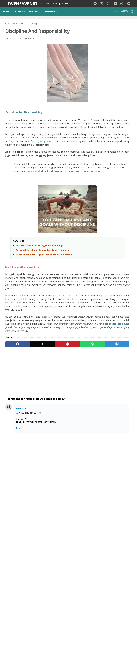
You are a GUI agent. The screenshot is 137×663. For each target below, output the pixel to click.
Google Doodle (108, 572)
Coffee (127, 577)
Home (8, 11)
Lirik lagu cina (107, 566)
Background (33, 652)
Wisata (116, 534)
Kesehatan (106, 528)
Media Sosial (107, 539)
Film (103, 523)
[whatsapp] (64, 384)
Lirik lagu (113, 523)
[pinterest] (47, 384)
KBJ (123, 583)
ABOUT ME (21, 11)
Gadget (121, 556)
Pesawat (105, 577)
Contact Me (104, 652)
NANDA (116, 620)
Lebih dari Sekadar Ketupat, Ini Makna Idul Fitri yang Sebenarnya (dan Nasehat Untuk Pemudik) (122, 309)
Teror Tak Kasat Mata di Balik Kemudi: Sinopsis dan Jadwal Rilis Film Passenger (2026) (114, 482)
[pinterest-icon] (130, 4)
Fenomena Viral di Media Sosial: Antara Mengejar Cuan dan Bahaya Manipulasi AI (122, 228)
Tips (119, 545)
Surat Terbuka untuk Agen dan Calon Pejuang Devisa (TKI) (122, 337)
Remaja (116, 577)
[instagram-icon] (110, 4)
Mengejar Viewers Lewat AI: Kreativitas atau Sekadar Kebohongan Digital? (121, 280)
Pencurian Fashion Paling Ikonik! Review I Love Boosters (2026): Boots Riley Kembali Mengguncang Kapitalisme (115, 388)
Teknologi (120, 561)
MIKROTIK (21, 449)
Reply (18, 468)
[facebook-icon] (97, 4)
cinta (112, 556)
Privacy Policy (75, 652)
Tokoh (104, 583)
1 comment (28, 40)
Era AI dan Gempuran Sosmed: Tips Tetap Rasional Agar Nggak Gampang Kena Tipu (122, 254)
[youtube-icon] (116, 4)
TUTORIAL (52, 11)
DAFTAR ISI (36, 11)
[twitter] (30, 384)
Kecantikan (106, 561)
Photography (107, 545)
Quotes (114, 583)
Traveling (105, 534)
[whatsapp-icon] (123, 4)
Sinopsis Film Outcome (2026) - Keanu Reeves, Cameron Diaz (112, 459)
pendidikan (106, 550)
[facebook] (13, 384)
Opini (103, 556)
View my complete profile (116, 629)
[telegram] (80, 384)
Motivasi (125, 523)
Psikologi (121, 539)
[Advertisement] (47, 412)
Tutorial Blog (121, 550)
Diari (117, 528)
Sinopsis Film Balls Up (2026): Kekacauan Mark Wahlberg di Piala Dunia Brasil (113, 436)
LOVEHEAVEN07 (21, 3)
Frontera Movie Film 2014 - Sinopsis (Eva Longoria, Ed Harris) (114, 413)
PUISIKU (46, 652)
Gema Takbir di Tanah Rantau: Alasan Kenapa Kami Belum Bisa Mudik (122, 357)
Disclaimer (90, 652)
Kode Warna (59, 652)
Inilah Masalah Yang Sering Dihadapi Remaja (39, 268)
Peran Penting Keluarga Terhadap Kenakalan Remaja (44, 277)
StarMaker (124, 572)
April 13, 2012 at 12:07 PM (28, 453)
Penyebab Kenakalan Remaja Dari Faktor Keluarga (42, 273)
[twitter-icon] (103, 4)
